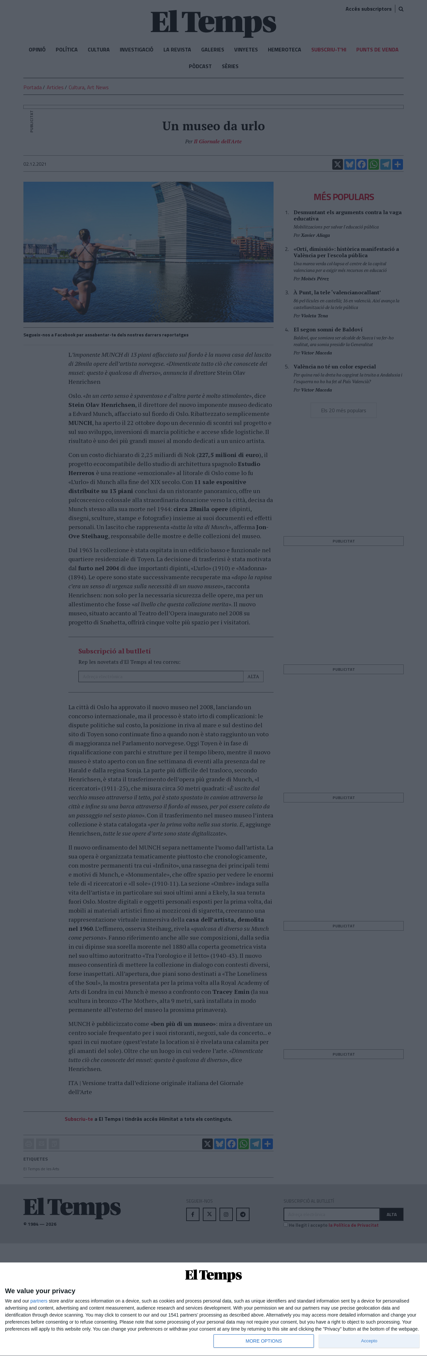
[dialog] (213, 1309)
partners (38, 1301)
